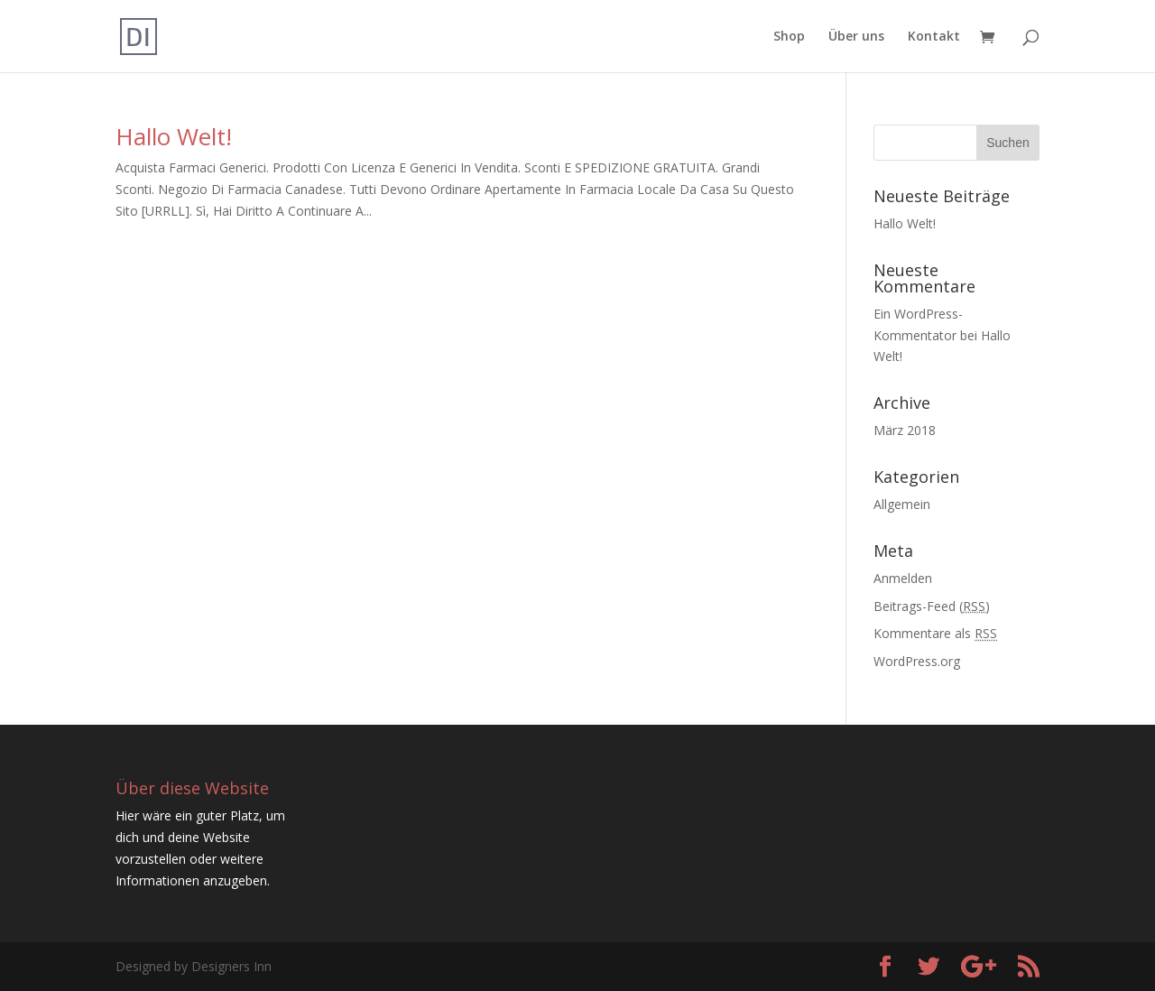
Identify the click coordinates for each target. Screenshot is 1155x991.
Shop (789, 37)
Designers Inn (231, 966)
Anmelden (902, 578)
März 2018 (904, 430)
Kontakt (934, 37)
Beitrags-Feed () (931, 606)
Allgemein (901, 504)
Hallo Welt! (174, 136)
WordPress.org (916, 661)
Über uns (856, 37)
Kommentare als (935, 633)
